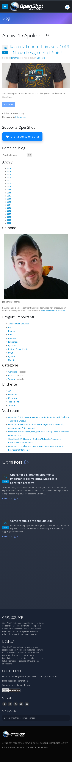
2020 (9, 186)
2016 (9, 198)
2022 (9, 180)
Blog (6, 18)
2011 (9, 214)
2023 (9, 177)
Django (11, 331)
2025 (9, 171)
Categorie (10, 365)
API (9, 390)
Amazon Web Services (18, 323)
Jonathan (15, 57)
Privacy (20, 747)
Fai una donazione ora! (22, 136)
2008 (9, 223)
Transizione (13, 401)
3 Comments (21, 117)
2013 (9, 207)
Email (13, 685)
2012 (9, 210)
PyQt (10, 352)
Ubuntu (11, 360)
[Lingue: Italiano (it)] (67, 7)
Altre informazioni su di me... (54, 310)
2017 (9, 195)
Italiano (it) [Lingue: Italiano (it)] (42, 747)
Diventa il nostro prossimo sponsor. (19, 718)
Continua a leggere (10, 498)
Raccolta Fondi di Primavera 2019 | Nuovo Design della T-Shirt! (39, 50)
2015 (9, 201)
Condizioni (31, 747)
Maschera (12, 398)
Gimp (10, 334)
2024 (9, 174)
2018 (9, 192)
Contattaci (11, 671)
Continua (8, 104)
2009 (9, 220)
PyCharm (12, 345)
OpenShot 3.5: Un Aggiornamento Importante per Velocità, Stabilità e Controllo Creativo (33, 479)
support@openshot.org (18, 681)
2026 (9, 168)
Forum (20, 685)
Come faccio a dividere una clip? (31, 521)
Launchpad (13, 341)
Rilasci (11, 375)
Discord (27, 685)
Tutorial (11, 379)
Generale (40, 57)
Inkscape (12, 338)
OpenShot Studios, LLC (54, 743)
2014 (9, 204)
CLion (10, 327)
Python (11, 356)
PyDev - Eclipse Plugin (18, 349)
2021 (9, 183)
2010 (9, 217)
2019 (9, 189)
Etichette (9, 384)
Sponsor (9, 711)
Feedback (12, 394)
